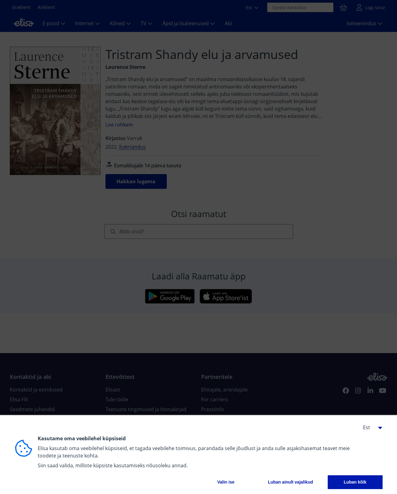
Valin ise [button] (226, 482)
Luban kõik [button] (355, 482)
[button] (370, 427)
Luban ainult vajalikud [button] (290, 482)
